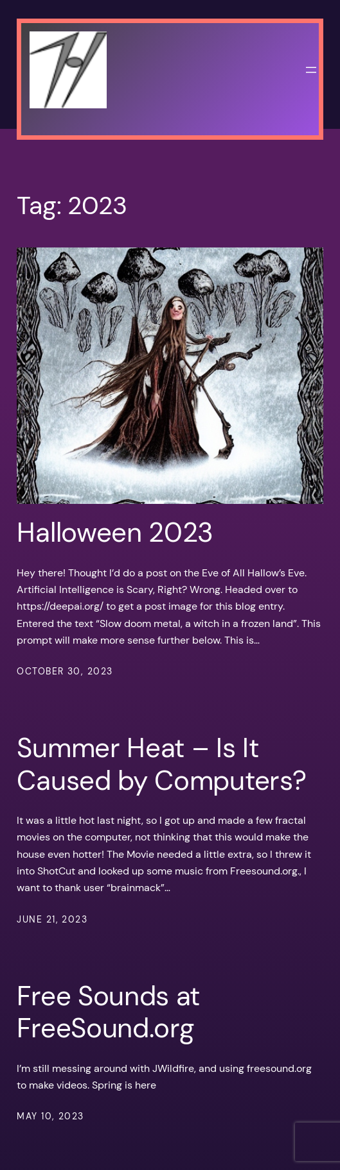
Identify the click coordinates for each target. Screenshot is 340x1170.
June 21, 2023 (52, 919)
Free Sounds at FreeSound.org (108, 1012)
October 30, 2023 (64, 671)
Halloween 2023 (115, 533)
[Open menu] (311, 70)
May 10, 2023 (50, 1116)
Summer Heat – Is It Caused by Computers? (161, 764)
